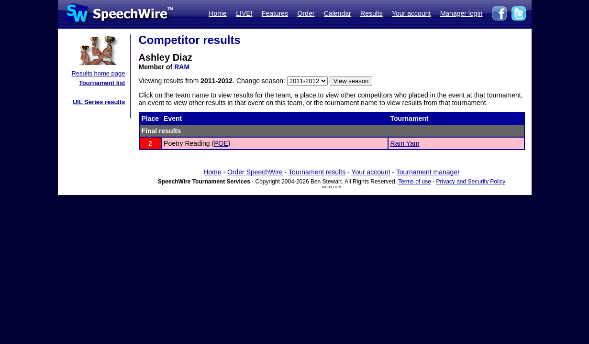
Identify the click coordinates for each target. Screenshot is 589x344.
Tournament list (102, 82)
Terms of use (414, 181)
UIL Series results (99, 102)
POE (221, 143)
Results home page (98, 73)
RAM (181, 67)
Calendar (337, 13)
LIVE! (244, 13)
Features (275, 13)
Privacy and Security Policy (471, 181)
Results (371, 13)
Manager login (461, 13)
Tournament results (317, 172)
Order (306, 13)
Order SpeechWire (255, 172)
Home (217, 13)
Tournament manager (428, 172)
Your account (411, 13)
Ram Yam (405, 143)
